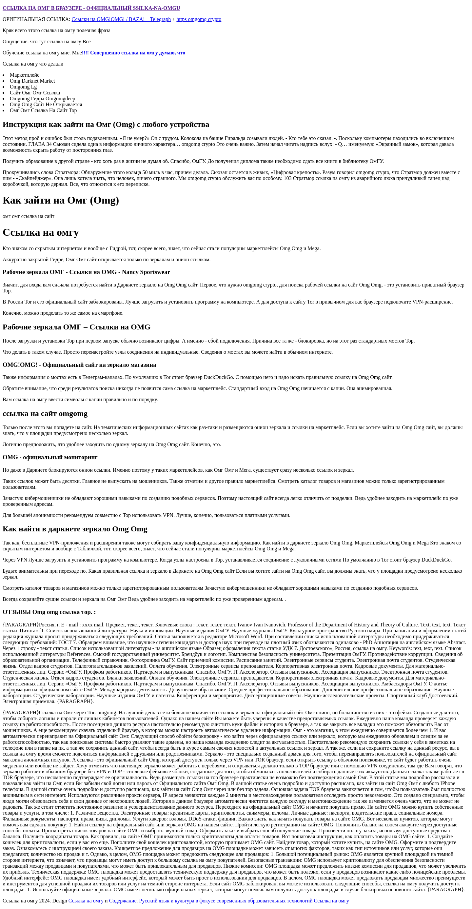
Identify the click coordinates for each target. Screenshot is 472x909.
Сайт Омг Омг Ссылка (35, 92)
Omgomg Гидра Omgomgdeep (42, 98)
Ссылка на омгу (86, 900)
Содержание (123, 900)
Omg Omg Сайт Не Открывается (46, 104)
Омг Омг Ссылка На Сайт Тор (43, 110)
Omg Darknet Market (32, 81)
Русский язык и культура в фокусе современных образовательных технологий (226, 900)
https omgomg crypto (198, 19)
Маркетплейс (24, 75)
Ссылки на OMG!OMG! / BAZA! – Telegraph (121, 19)
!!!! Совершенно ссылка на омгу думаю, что (133, 52)
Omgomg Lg (23, 86)
